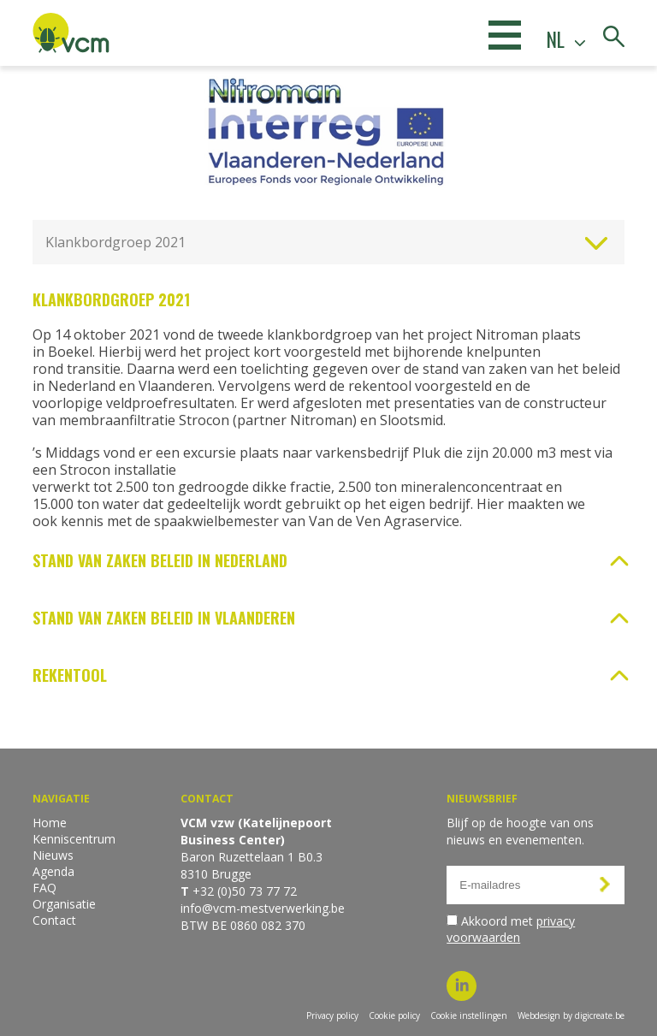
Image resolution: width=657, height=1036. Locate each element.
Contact (54, 920)
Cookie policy (394, 1015)
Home (50, 822)
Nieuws (53, 855)
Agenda (53, 871)
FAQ (44, 887)
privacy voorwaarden (511, 929)
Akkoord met (511, 929)
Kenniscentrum (74, 839)
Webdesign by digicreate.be (571, 1015)
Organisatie (64, 904)
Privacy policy (332, 1015)
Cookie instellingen (468, 1015)
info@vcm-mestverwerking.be (263, 908)
